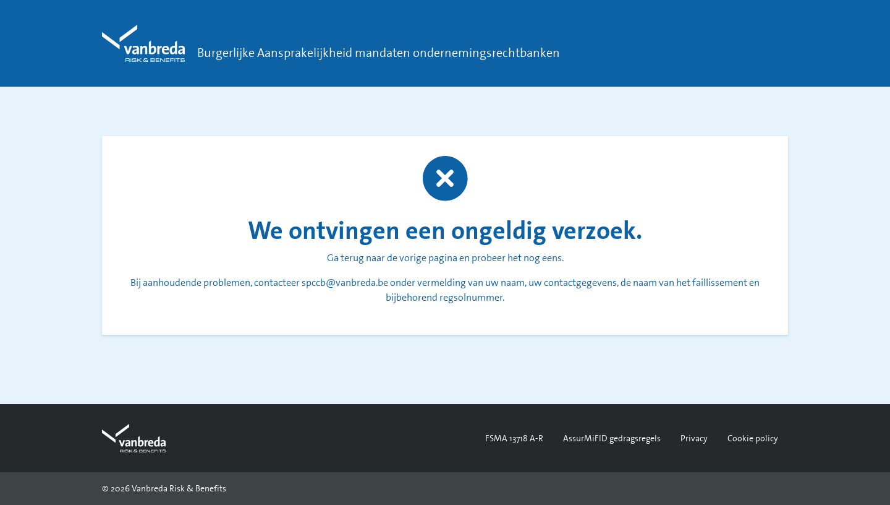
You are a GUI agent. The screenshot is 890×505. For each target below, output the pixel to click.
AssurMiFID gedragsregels (612, 438)
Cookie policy (752, 438)
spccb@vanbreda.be (345, 282)
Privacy (694, 438)
